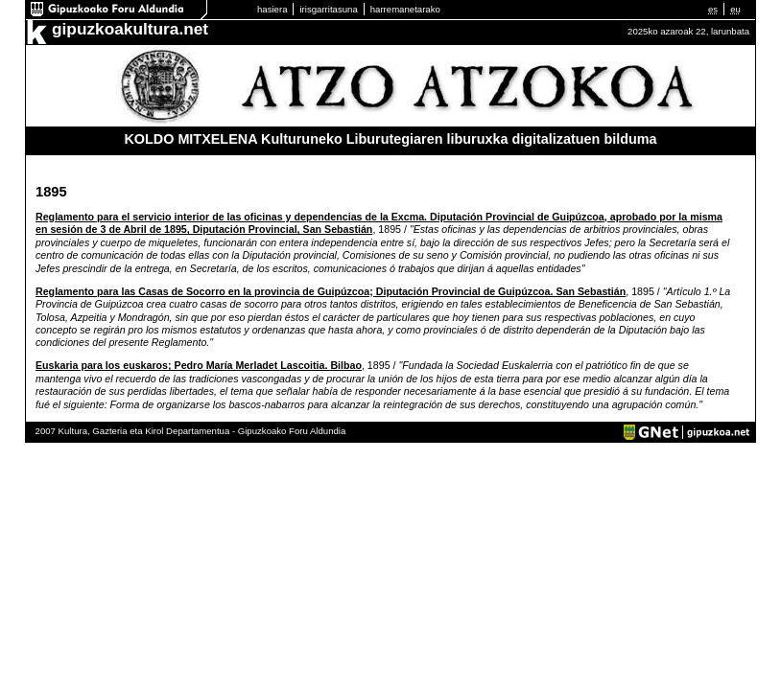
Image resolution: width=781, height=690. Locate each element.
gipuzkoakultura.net (130, 28)
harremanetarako (405, 9)
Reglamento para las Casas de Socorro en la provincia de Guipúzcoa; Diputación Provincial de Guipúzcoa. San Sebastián (331, 291)
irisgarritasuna (328, 9)
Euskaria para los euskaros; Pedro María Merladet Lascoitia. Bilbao (199, 365)
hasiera (272, 9)
